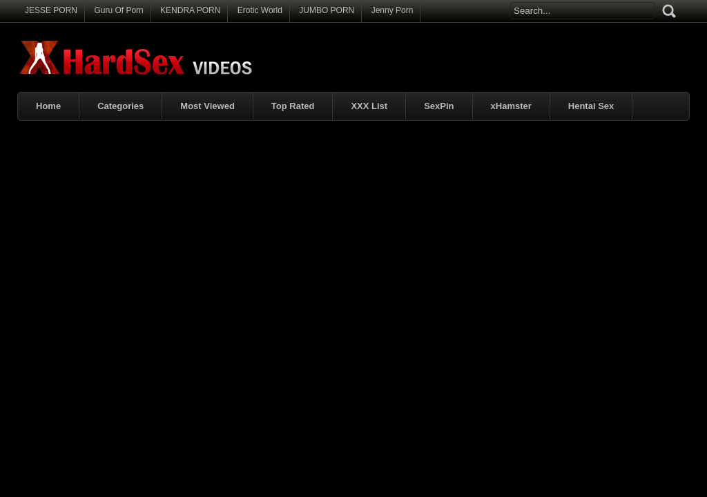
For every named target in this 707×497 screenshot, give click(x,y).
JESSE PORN (51, 10)
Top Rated (293, 106)
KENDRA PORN (190, 10)
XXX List (369, 106)
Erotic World (260, 10)
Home (48, 106)
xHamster (511, 106)
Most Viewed (207, 106)
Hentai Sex (591, 106)
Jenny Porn (392, 10)
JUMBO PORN (326, 10)
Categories (120, 106)
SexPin (439, 106)
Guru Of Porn (118, 10)
